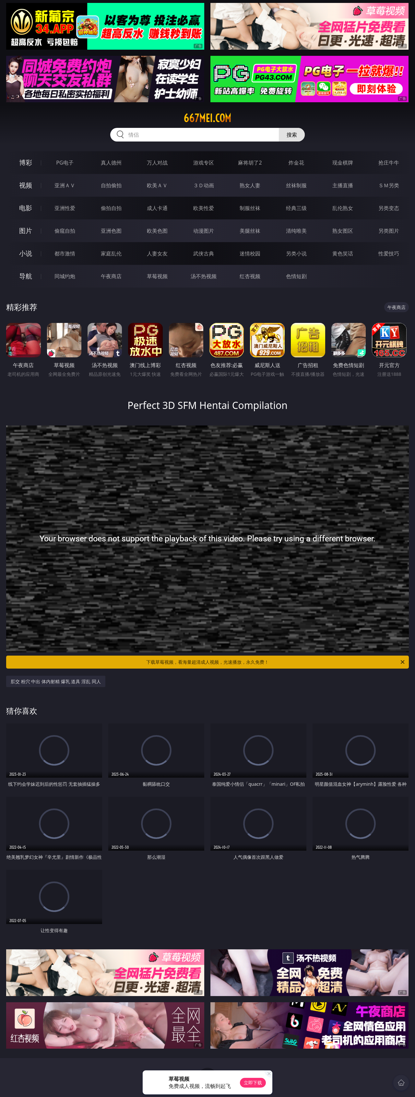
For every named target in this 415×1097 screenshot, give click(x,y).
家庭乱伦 (111, 253)
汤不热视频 (204, 276)
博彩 (25, 162)
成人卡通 (157, 208)
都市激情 (64, 253)
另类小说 (296, 253)
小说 (25, 253)
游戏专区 (203, 162)
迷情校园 (250, 253)
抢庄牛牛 (388, 162)
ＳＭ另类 (388, 185)
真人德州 (111, 162)
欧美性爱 (203, 208)
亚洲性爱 (64, 208)
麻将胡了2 (250, 162)
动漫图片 (203, 230)
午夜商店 (111, 276)
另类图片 (388, 230)
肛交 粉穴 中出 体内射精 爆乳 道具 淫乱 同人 (56, 681)
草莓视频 (157, 276)
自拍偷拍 (111, 185)
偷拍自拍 (111, 208)
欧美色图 (157, 230)
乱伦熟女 (342, 208)
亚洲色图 (111, 230)
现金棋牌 (342, 162)
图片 (25, 230)
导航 (25, 276)
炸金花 (296, 162)
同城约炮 (64, 276)
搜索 (292, 134)
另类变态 (388, 208)
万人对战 (157, 162)
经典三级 (296, 208)
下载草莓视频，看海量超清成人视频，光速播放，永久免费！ (276, 662)
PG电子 (64, 162)
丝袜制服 (296, 185)
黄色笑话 (342, 253)
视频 (25, 185)
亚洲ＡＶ (64, 185)
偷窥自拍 (64, 230)
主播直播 (342, 185)
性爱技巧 (388, 253)
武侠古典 (203, 253)
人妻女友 (157, 253)
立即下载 (253, 1082)
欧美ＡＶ (157, 185)
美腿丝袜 (250, 230)
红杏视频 (250, 276)
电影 (25, 207)
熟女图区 (342, 230)
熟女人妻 (250, 185)
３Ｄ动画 (203, 185)
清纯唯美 (296, 230)
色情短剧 (296, 276)
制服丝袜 (250, 208)
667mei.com (207, 118)
